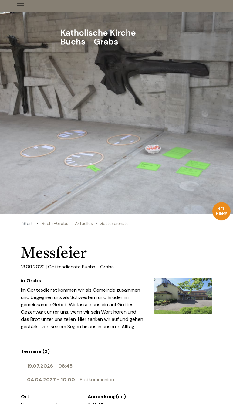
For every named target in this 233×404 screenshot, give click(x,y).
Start (27, 223)
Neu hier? (222, 211)
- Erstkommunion (70, 379)
